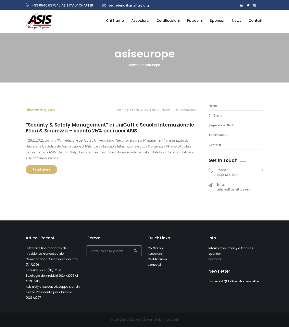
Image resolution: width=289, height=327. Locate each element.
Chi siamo (115, 20)
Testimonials (218, 135)
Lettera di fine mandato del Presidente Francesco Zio (46, 251)
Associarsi (140, 20)
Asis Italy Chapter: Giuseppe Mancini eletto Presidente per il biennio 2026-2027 (53, 292)
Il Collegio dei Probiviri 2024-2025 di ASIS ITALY (52, 278)
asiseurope (151, 65)
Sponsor (217, 20)
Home (133, 65)
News (236, 20)
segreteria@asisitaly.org (125, 5)
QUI (226, 281)
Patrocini (195, 20)
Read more (41, 169)
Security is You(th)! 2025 (44, 270)
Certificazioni (168, 20)
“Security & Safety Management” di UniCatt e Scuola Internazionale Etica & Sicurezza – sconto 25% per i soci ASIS (110, 127)
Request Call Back (221, 125)
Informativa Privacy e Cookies (231, 248)
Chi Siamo (215, 115)
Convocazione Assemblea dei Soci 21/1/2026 (52, 262)
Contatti (256, 20)
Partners (215, 259)
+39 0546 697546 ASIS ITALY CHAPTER (59, 5)
